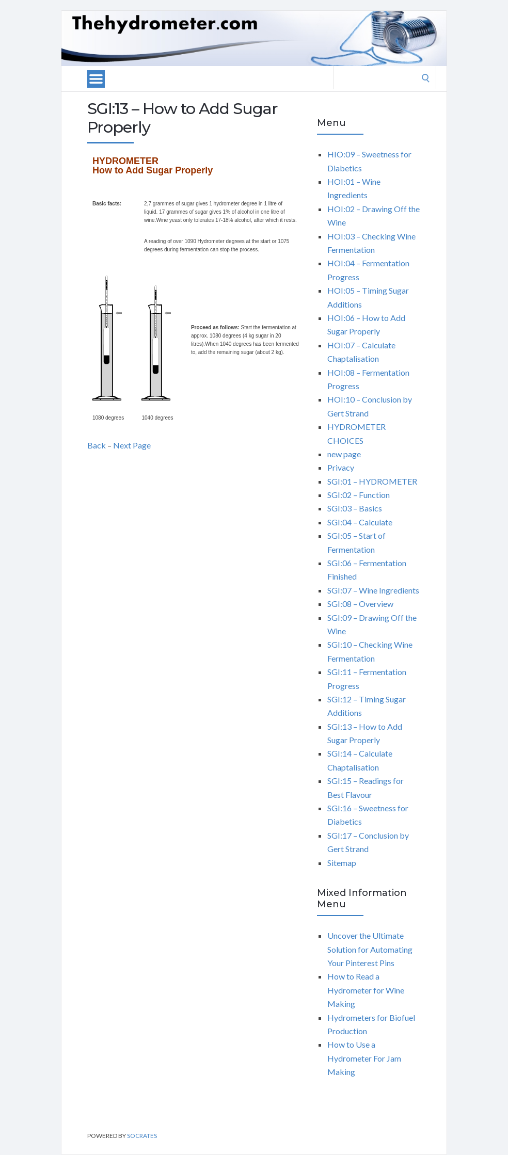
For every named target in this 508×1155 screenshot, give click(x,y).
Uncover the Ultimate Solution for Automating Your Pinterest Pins (369, 949)
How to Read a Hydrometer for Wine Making (365, 989)
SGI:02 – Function (358, 495)
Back (96, 445)
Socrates (142, 1136)
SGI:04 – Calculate (359, 522)
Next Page (132, 445)
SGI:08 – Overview (360, 603)
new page (344, 454)
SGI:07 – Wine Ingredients (373, 590)
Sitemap (341, 863)
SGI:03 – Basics (354, 508)
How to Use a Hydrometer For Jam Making (364, 1058)
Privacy (340, 467)
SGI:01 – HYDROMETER (372, 481)
